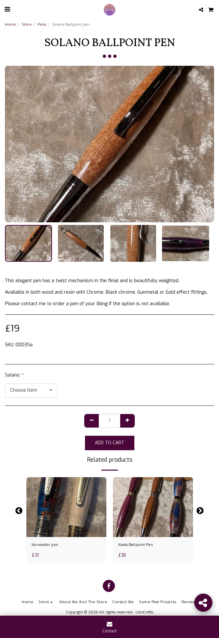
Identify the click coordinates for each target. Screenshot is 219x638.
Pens (42, 24)
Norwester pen (45, 544)
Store (27, 24)
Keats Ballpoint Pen (135, 544)
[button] (7, 9)
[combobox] (31, 390)
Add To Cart (109, 443)
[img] (66, 507)
